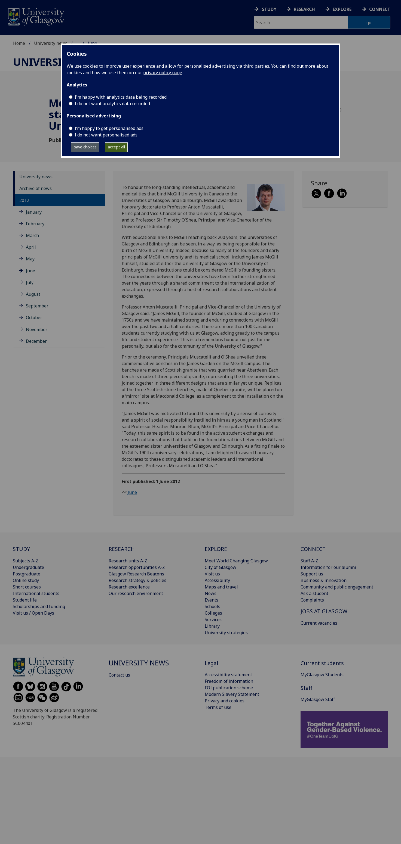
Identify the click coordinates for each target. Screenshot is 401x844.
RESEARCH (122, 549)
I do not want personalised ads (106, 135)
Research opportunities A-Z (137, 567)
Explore (342, 9)
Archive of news (35, 188)
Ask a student (314, 593)
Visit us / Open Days (33, 613)
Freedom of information (229, 681)
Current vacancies (319, 623)
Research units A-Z (128, 561)
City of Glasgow (220, 567)
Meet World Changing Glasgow (236, 561)
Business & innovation (324, 580)
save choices (85, 147)
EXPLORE (216, 549)
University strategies (226, 633)
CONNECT (313, 549)
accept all (116, 147)
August (33, 294)
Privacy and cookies (224, 701)
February (35, 224)
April (31, 247)
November (36, 329)
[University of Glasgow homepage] (36, 16)
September (37, 306)
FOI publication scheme (229, 688)
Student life (25, 600)
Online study (26, 580)
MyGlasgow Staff (318, 699)
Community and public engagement (337, 587)
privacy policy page (162, 73)
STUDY (21, 549)
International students (36, 593)
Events (211, 600)
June (30, 271)
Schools (212, 606)
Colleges (213, 613)
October (34, 317)
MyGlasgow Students (322, 675)
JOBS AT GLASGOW (324, 611)
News (210, 593)
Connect (379, 9)
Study (269, 9)
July (29, 282)
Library (212, 626)
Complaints (312, 600)
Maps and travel (221, 587)
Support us (312, 574)
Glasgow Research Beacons (136, 574)
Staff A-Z (309, 561)
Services (213, 619)
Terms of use (218, 707)
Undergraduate (28, 567)
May (30, 259)
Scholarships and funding (39, 606)
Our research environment (136, 593)
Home (19, 43)
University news (50, 43)
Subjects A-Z (25, 561)
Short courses (27, 587)
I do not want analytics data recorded (112, 104)
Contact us (119, 675)
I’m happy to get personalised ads (109, 128)
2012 (24, 200)
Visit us (212, 574)
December (36, 341)
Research (304, 9)
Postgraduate (26, 574)
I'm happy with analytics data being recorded (121, 97)
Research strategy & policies (137, 580)
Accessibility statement (228, 675)
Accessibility (217, 580)
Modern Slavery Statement (232, 694)
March (32, 235)
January (34, 212)
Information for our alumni (328, 567)
